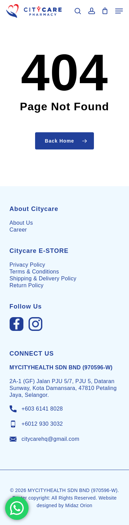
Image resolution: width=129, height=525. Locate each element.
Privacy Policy (27, 265)
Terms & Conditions (34, 272)
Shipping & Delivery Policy (43, 278)
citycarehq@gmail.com (50, 439)
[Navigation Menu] (119, 11)
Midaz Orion (79, 505)
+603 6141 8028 (42, 409)
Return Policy (27, 285)
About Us (21, 223)
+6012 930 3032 (42, 424)
